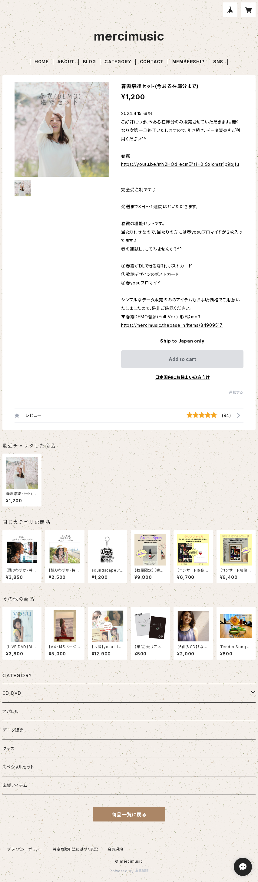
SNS (218, 61)
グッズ (8, 748)
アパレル (10, 711)
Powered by (129, 871)
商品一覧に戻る (129, 815)
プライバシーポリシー (25, 849)
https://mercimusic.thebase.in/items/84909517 (172, 325)
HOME (42, 61)
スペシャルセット (18, 766)
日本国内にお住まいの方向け (182, 377)
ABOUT (65, 61)
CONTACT (152, 61)
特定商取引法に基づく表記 (75, 849)
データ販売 (13, 730)
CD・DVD (11, 693)
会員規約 (115, 849)
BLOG (89, 61)
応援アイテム (14, 785)
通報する (236, 392)
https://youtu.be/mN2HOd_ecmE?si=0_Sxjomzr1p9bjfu (180, 164)
